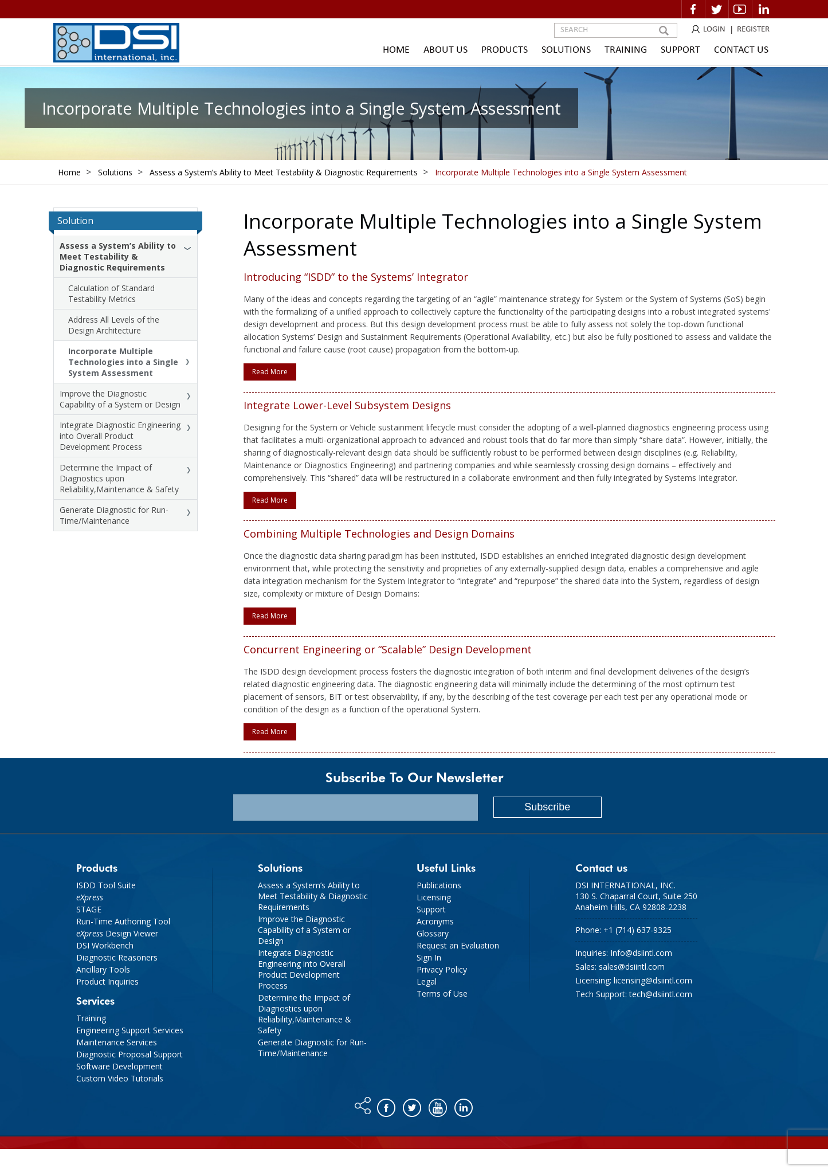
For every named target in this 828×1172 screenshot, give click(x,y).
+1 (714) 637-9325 (637, 929)
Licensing (434, 897)
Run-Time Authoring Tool (123, 921)
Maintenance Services (116, 1042)
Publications (439, 885)
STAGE (88, 909)
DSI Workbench (105, 945)
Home (396, 50)
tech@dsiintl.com (660, 994)
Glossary (433, 933)
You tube (439, 1105)
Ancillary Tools (103, 969)
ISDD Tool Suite (106, 885)
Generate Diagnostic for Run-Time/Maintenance (114, 515)
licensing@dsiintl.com (653, 980)
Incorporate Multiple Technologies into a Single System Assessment (123, 362)
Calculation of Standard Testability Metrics (111, 293)
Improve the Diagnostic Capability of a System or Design (120, 399)
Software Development (119, 1066)
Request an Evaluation (458, 945)
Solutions (566, 50)
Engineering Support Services (129, 1030)
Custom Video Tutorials (119, 1078)
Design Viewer (117, 933)
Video (740, 9)
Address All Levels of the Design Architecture (113, 325)
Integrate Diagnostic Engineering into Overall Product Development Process (120, 436)
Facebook (693, 9)
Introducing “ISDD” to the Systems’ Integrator (356, 277)
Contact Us (741, 50)
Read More (270, 372)
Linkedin (764, 9)
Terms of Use (442, 993)
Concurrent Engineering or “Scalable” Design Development (388, 649)
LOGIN (714, 29)
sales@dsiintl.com (632, 966)
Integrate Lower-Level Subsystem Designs (347, 405)
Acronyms (435, 921)
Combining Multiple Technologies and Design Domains (379, 533)
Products (504, 50)
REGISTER (753, 29)
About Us (445, 50)
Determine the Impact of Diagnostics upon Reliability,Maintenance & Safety (119, 478)
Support (680, 50)
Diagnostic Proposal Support (129, 1054)
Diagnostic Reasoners (117, 957)
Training (626, 50)
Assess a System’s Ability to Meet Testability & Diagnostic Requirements (118, 256)
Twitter (717, 9)
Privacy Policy (442, 969)
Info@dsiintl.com (641, 952)
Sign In (429, 957)
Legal (427, 981)
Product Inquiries (107, 981)
